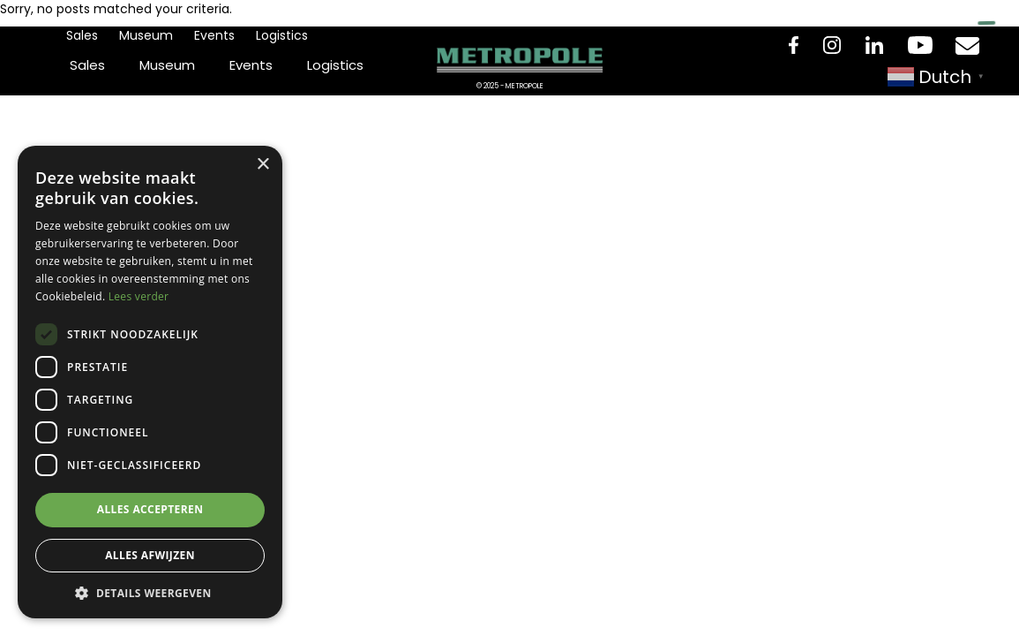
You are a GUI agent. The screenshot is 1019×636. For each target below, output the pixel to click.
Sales (82, 35)
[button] (150, 592)
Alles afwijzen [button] (150, 555)
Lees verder (139, 296)
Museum (146, 35)
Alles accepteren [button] (150, 509)
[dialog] (150, 382)
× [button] (262, 164)
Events (214, 35)
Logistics (282, 35)
